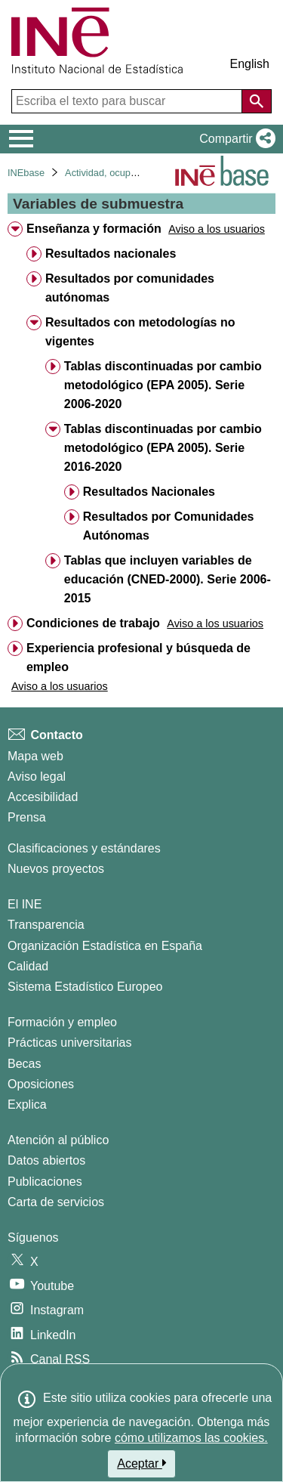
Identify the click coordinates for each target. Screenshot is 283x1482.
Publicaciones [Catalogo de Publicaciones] (45, 1181)
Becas (24, 1063)
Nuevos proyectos (56, 868)
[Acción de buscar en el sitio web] (256, 101)
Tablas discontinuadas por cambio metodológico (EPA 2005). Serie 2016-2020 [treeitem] (163, 447)
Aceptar (141, 1463)
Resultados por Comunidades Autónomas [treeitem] (168, 526)
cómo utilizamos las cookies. (191, 1437)
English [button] (249, 63)
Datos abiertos (46, 1160)
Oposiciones (41, 1084)
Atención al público (58, 1140)
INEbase (26, 172)
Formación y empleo (62, 1022)
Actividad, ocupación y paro (124, 172)
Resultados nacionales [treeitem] (110, 253)
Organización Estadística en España (105, 945)
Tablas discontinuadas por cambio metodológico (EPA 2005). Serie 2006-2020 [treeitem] (163, 385)
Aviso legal (37, 776)
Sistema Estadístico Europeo (85, 986)
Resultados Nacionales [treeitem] (149, 491)
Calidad (28, 966)
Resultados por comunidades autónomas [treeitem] (129, 288)
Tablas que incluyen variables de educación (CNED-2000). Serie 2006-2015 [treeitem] (167, 579)
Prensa (27, 817)
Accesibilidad (43, 797)
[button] (234, 139)
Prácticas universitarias (70, 1042)
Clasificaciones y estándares (84, 848)
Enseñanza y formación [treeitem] (93, 228)
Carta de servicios (56, 1202)
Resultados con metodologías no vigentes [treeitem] (140, 332)
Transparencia (46, 924)
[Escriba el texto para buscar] (128, 101)
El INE (25, 904)
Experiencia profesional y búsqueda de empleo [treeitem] (138, 657)
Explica (27, 1104)
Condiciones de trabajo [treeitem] (93, 623)
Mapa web (35, 756)
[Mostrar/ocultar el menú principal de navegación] (21, 139)
